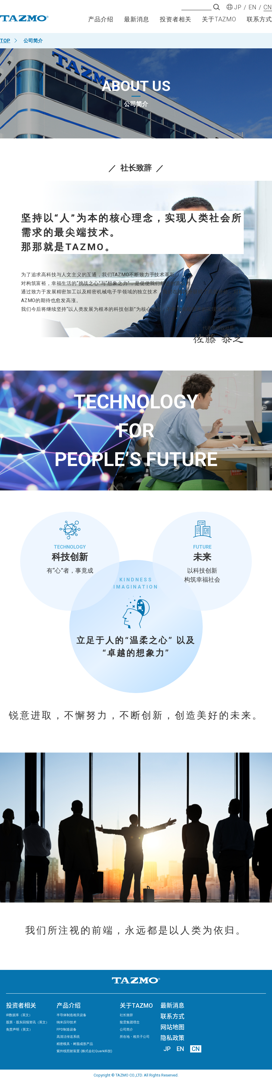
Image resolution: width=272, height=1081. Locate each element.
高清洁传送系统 (68, 1037)
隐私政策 (172, 1038)
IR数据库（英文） (19, 1015)
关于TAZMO (219, 22)
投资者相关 (175, 22)
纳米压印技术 (66, 1022)
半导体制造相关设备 (71, 1015)
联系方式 (259, 22)
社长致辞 (126, 1015)
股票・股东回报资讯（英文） (27, 1022)
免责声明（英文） (19, 1029)
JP (167, 1048)
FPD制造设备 (66, 1029)
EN (180, 1048)
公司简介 (126, 1029)
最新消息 (136, 22)
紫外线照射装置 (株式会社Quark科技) (84, 1051)
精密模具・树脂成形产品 (75, 1044)
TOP (5, 41)
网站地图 (172, 1027)
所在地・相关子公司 (135, 1037)
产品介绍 (100, 22)
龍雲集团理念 (130, 1022)
